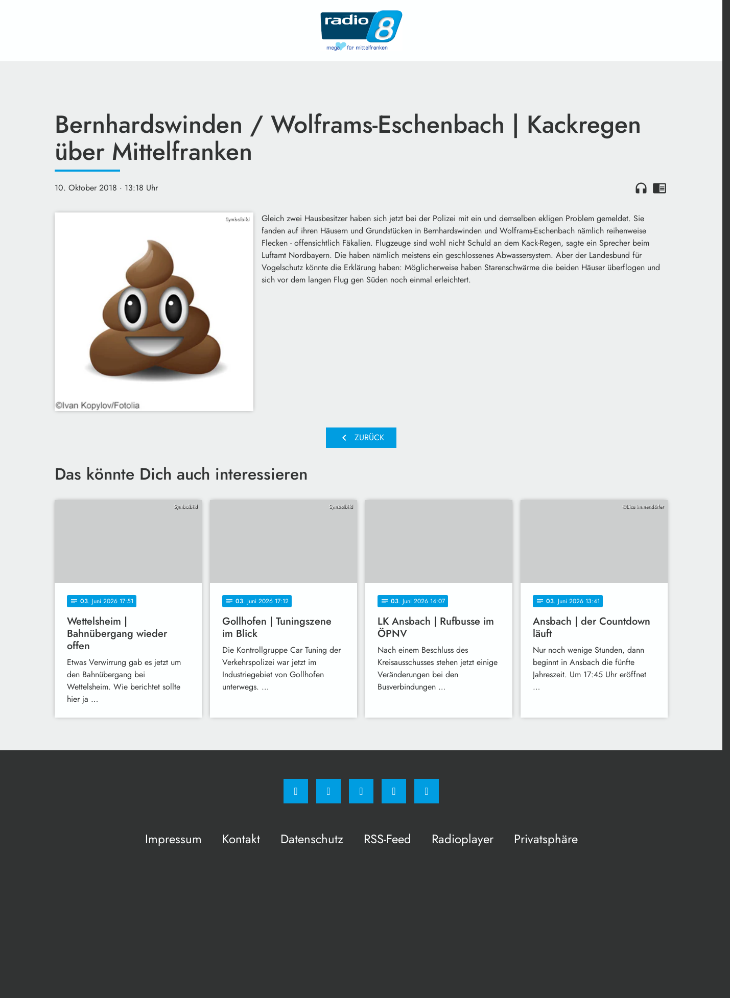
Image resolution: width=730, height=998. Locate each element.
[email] (426, 791)
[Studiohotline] (394, 791)
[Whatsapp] (361, 791)
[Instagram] (328, 791)
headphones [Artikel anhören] (641, 188)
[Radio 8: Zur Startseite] (361, 30)
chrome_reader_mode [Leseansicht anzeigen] (659, 188)
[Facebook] (296, 791)
